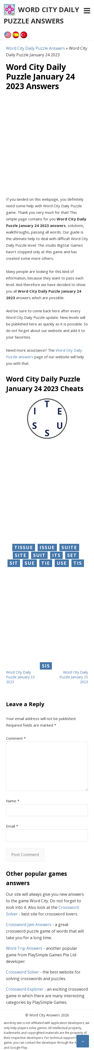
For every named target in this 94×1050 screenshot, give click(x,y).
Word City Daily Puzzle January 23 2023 (20, 677)
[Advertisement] (47, 143)
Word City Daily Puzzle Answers (35, 48)
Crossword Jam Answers (28, 924)
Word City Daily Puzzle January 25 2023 (73, 677)
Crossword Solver (22, 972)
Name (12, 800)
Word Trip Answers (24, 948)
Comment (16, 738)
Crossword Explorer (24, 989)
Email (12, 826)
